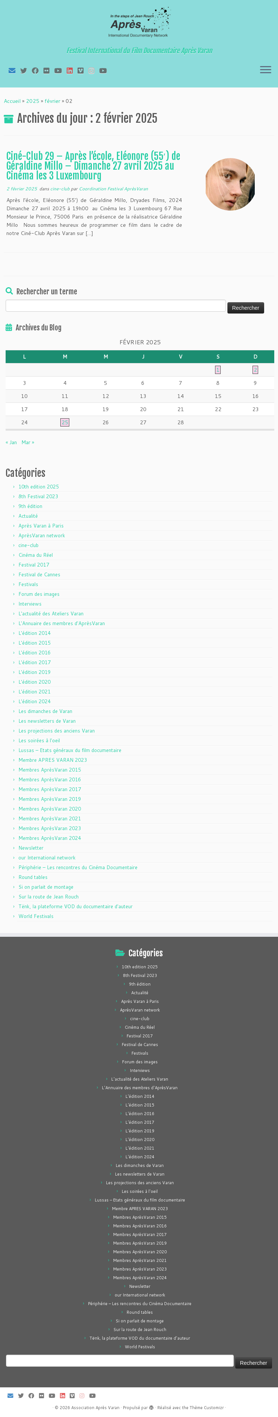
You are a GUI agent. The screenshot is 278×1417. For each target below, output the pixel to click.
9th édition (30, 506)
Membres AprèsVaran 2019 (49, 799)
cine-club (60, 188)
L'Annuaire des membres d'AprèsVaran (61, 623)
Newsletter (30, 847)
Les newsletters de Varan (47, 721)
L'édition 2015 (34, 642)
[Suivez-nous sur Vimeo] (83, 70)
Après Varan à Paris (41, 525)
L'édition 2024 (34, 701)
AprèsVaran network (41, 535)
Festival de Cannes (39, 574)
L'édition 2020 (34, 681)
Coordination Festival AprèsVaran (113, 188)
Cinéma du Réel (35, 555)
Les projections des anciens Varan (56, 730)
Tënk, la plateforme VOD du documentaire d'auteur (75, 906)
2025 (32, 101)
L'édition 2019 (34, 672)
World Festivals (36, 916)
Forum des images (39, 594)
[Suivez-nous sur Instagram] (93, 70)
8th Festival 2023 (38, 496)
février (52, 101)
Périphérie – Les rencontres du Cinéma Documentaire (78, 867)
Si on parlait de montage (45, 886)
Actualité (28, 516)
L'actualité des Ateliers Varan (51, 613)
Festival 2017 (33, 564)
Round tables (33, 877)
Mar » (27, 442)
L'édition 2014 (34, 633)
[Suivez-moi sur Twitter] (26, 70)
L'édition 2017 (34, 662)
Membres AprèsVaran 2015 (49, 769)
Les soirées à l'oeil (39, 740)
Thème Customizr (207, 1408)
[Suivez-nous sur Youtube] (105, 70)
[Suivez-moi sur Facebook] (37, 70)
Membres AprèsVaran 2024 (49, 838)
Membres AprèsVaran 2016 (49, 779)
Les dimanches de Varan (45, 711)
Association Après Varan (95, 1408)
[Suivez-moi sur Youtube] (60, 70)
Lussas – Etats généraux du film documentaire (69, 750)
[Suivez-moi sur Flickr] (48, 70)
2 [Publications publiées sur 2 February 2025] (255, 370)
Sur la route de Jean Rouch (48, 896)
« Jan (11, 442)
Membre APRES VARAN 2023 (52, 760)
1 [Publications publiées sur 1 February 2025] (218, 370)
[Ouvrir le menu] (265, 70)
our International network (47, 857)
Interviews (30, 603)
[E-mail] (14, 70)
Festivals (28, 584)
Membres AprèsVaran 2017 (49, 789)
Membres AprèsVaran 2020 (49, 808)
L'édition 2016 (34, 652)
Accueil (12, 101)
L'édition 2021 (34, 691)
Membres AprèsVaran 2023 (49, 828)
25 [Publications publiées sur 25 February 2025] (64, 422)
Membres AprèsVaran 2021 (49, 818)
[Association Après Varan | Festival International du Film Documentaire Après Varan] (139, 24)
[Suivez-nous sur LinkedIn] (72, 70)
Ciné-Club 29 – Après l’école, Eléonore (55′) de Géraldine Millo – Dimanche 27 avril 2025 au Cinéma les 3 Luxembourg (93, 165)
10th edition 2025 (38, 486)
